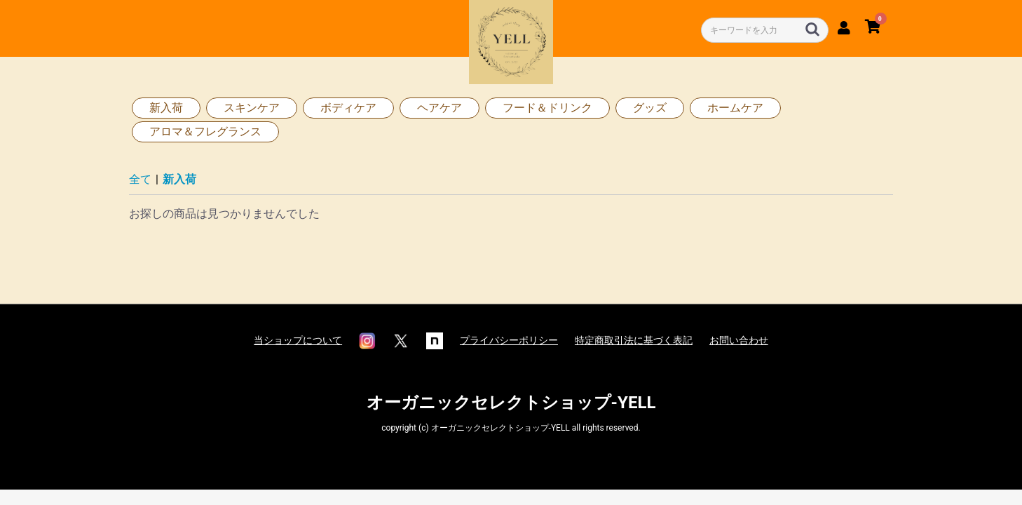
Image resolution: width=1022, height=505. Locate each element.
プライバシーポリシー (509, 340)
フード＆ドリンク (547, 107)
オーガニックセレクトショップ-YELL (511, 402)
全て (140, 179)
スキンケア (252, 107)
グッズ (650, 107)
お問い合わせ (738, 340)
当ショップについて (298, 340)
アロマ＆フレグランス (205, 131)
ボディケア (348, 107)
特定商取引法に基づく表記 (634, 340)
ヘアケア (439, 107)
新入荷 (166, 107)
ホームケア (735, 107)
